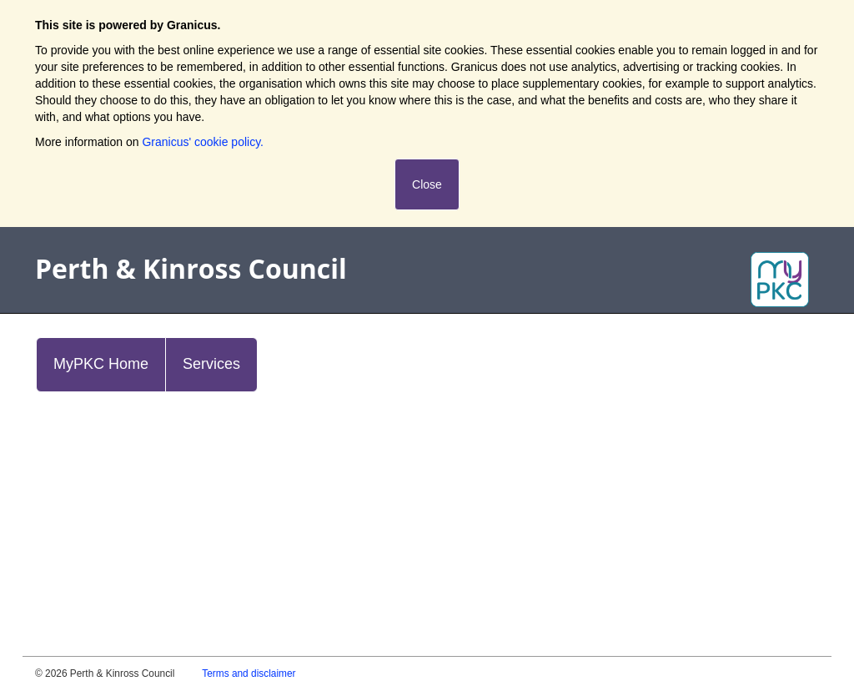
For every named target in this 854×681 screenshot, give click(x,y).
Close (427, 184)
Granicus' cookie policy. (203, 142)
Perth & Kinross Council (191, 268)
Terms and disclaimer (248, 673)
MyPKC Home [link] (100, 364)
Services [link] (211, 364)
